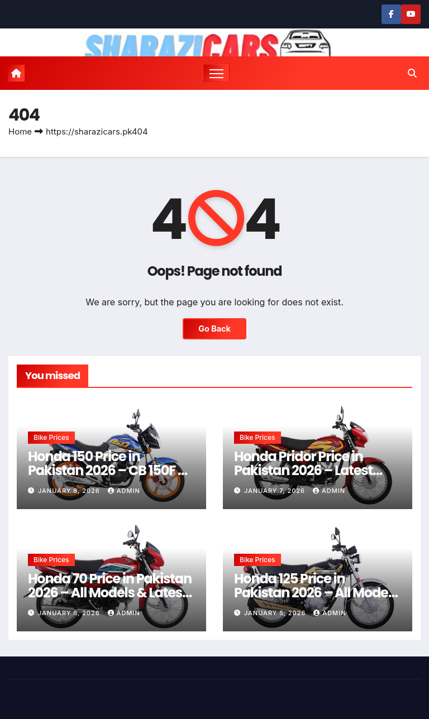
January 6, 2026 (70, 613)
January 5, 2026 (276, 613)
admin (124, 491)
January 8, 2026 (70, 491)
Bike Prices (51, 437)
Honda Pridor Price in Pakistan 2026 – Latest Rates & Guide (303, 470)
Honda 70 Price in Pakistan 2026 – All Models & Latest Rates (110, 592)
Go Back (214, 328)
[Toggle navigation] (216, 73)
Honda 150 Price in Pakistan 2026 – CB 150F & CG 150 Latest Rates (108, 470)
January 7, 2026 (275, 491)
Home (20, 131)
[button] (412, 73)
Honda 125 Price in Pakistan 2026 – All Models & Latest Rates (316, 592)
